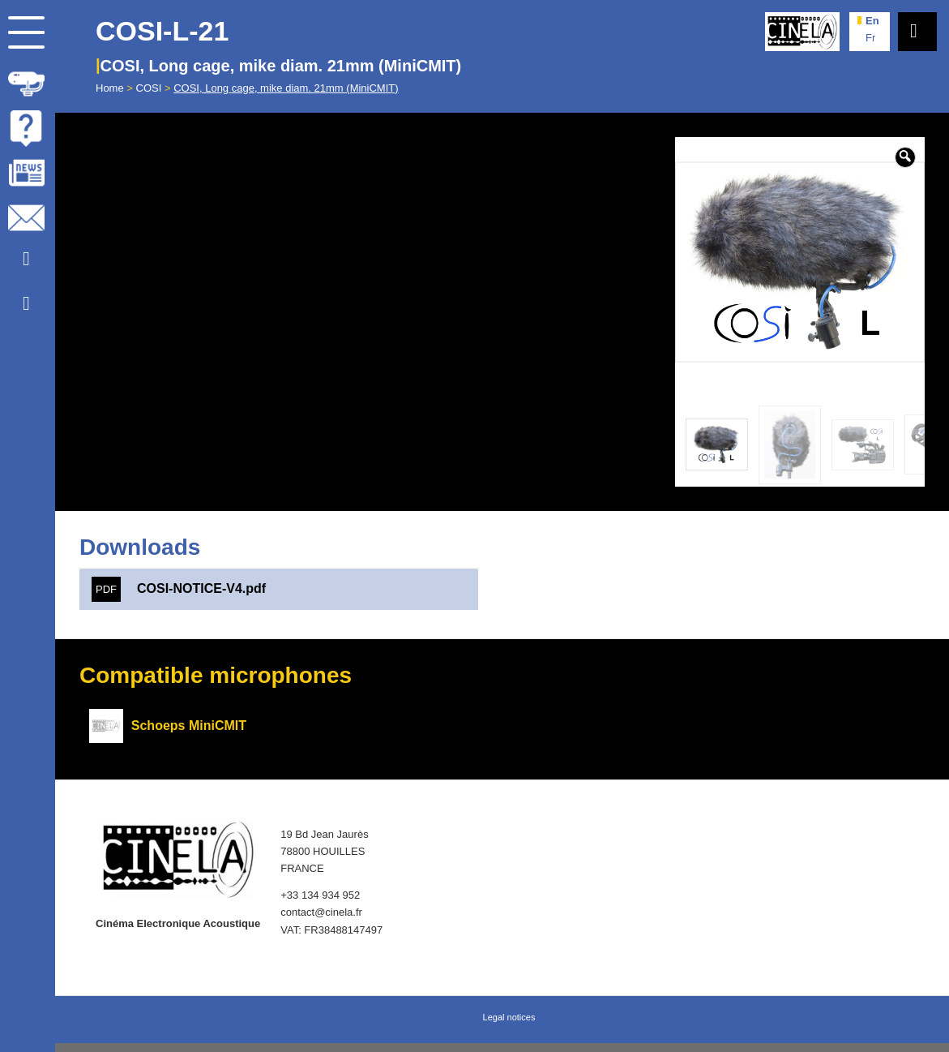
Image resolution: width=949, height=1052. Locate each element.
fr (870, 38)
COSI (149, 88)
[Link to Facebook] (26, 304)
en (872, 21)
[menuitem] (27, 80)
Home (110, 88)
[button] (905, 157)
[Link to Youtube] (26, 259)
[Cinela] (802, 31)
